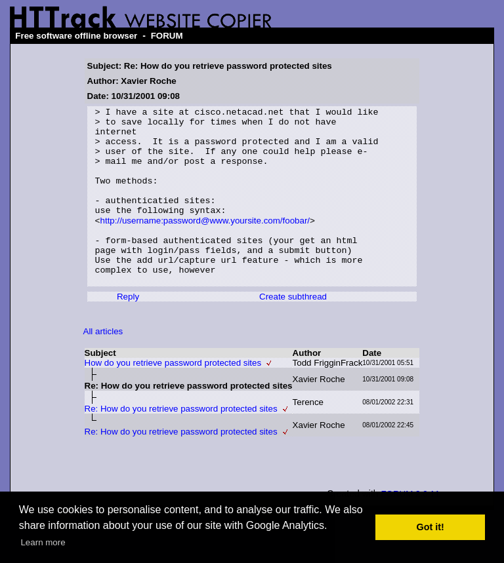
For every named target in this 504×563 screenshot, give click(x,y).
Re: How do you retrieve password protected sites (181, 443)
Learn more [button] (42, 542)
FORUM (167, 36)
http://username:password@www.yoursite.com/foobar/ (205, 243)
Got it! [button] (430, 527)
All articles (103, 366)
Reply (128, 331)
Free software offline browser (76, 36)
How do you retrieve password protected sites (173, 397)
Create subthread (293, 331)
